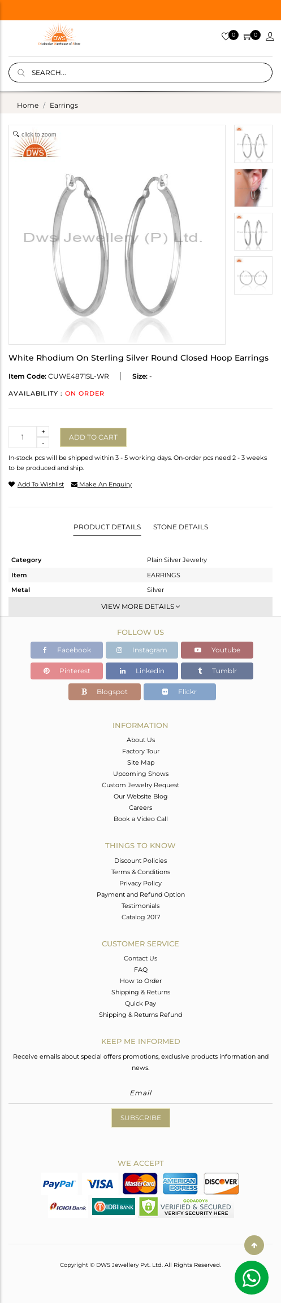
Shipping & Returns (140, 992)
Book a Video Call (141, 819)
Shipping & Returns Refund (140, 1015)
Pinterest (67, 670)
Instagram (141, 650)
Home (27, 105)
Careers (140, 807)
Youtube (217, 650)
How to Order (141, 981)
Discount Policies (140, 861)
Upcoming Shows (140, 774)
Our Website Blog (141, 796)
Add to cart (93, 437)
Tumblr (217, 670)
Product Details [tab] (107, 527)
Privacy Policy (140, 883)
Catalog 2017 (141, 917)
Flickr (179, 691)
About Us (141, 740)
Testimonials (140, 906)
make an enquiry (101, 484)
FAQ (141, 969)
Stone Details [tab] (180, 527)
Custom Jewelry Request (140, 785)
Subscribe (140, 1117)
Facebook (67, 650)
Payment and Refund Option (141, 894)
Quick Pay (140, 1003)
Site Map (140, 762)
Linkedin (142, 670)
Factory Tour (140, 751)
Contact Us (140, 958)
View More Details (140, 606)
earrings (64, 105)
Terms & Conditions (140, 872)
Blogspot (104, 691)
